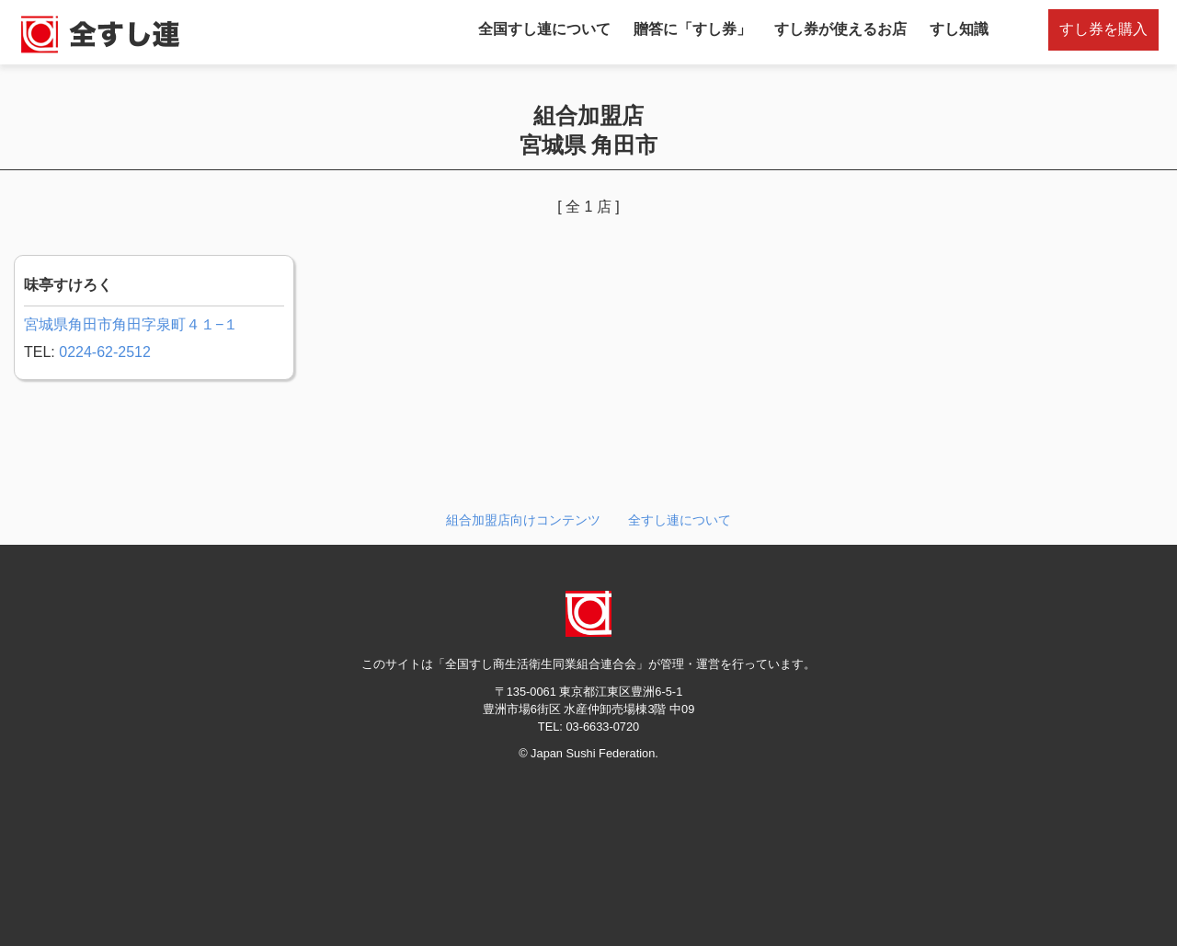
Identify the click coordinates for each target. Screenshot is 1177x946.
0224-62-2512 (105, 352)
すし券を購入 (1103, 29)
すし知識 (959, 29)
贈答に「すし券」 (692, 29)
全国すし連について (544, 29)
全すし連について (679, 520)
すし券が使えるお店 (840, 29)
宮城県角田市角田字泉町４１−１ (131, 324)
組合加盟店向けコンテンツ (523, 520)
